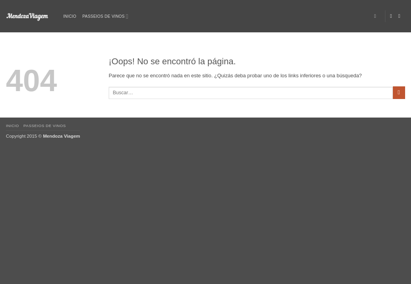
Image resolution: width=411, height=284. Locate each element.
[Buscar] (376, 16)
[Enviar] (399, 92)
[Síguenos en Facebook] (392, 16)
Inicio (69, 16)
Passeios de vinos (105, 16)
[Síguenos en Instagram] (401, 16)
